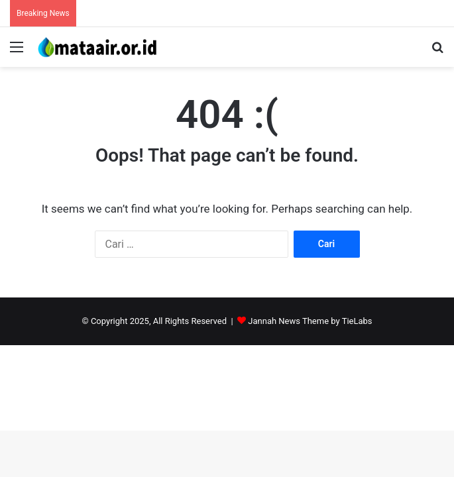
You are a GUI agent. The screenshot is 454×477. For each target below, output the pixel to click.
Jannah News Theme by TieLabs (310, 321)
